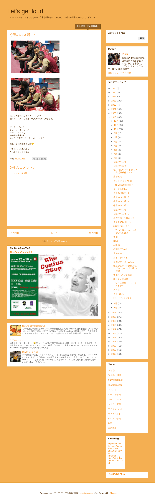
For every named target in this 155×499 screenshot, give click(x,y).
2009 (114, 350)
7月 (116, 141)
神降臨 (116, 245)
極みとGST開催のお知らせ (34, 326)
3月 (116, 158)
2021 (114, 109)
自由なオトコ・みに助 (124, 261)
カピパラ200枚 (120, 257)
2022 (114, 105)
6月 (116, 145)
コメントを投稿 (20, 173)
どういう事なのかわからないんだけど (125, 231)
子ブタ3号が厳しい (122, 222)
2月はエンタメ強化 (122, 298)
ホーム (54, 233)
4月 (116, 154)
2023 (114, 101)
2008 (114, 354)
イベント (112, 390)
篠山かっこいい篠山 (122, 275)
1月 (116, 307)
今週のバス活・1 (121, 214)
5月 (116, 150)
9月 (116, 133)
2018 (114, 312)
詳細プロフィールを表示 (119, 73)
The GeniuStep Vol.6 (21, 252)
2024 (114, 96)
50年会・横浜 (114, 375)
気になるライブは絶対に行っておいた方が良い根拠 (125, 268)
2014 (114, 329)
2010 (114, 346)
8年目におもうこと (122, 226)
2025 (114, 92)
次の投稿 (14, 233)
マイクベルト (114, 414)
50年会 (111, 370)
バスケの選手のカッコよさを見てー (125, 284)
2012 (114, 337)
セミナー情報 (114, 404)
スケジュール (114, 399)
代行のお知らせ (16, 340)
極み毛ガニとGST (30, 352)
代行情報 (112, 428)
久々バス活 (118, 294)
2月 (116, 303)
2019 (114, 117)
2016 (114, 321)
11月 (116, 125)
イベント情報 (114, 394)
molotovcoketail (87, 493)
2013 (114, 333)
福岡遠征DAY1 (120, 249)
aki (126, 54)
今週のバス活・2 (121, 209)
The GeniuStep (115, 385)
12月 (116, 121)
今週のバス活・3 (121, 205)
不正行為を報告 (116, 473)
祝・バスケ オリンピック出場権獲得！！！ (125, 171)
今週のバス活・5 (121, 197)
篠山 (115, 237)
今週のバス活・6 (121, 193)
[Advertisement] (54, 202)
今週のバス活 (119, 161)
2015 (114, 325)
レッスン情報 (114, 418)
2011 (114, 341)
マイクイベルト (115, 409)
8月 (116, 137)
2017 (114, 317)
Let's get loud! (26, 11)
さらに (116, 290)
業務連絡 (117, 176)
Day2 (115, 241)
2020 (114, 113)
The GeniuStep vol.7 (123, 185)
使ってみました (120, 189)
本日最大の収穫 (120, 279)
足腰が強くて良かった (124, 218)
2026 (114, 88)
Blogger (113, 493)
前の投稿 (93, 233)
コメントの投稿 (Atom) (56, 241)
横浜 (110, 423)
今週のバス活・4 (121, 201)
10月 (116, 129)
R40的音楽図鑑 (115, 380)
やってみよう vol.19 (122, 181)
